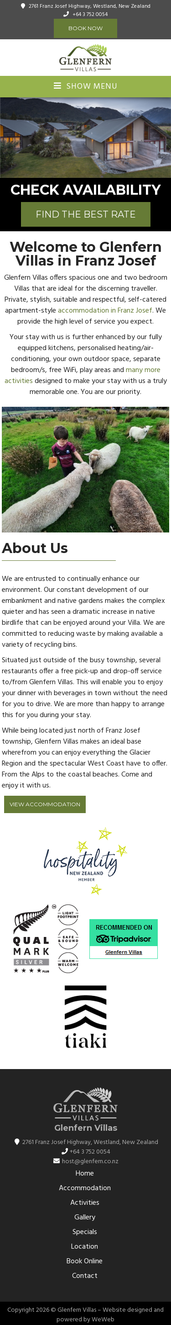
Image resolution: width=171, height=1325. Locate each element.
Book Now (85, 28)
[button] (162, 137)
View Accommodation (45, 804)
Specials (85, 1232)
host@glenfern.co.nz (90, 1161)
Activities (84, 1203)
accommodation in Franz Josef (105, 311)
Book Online (85, 1261)
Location (84, 1247)
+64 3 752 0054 (90, 14)
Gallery (84, 1218)
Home (85, 1174)
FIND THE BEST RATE (86, 214)
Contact (85, 1276)
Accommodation (85, 1188)
